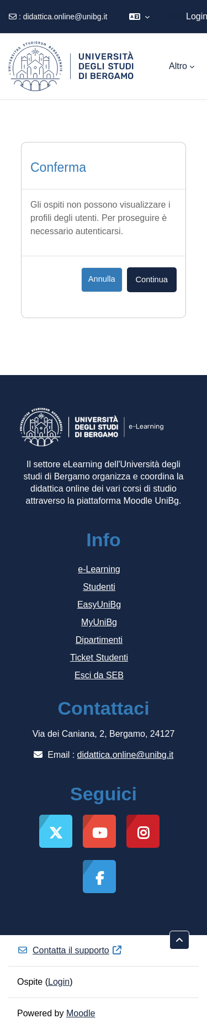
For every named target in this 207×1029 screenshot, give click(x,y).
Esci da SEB (99, 675)
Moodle (80, 1013)
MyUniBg (99, 622)
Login (59, 981)
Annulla (101, 279)
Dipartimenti (99, 640)
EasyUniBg (99, 604)
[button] (139, 16)
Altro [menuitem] (178, 66)
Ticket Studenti (99, 657)
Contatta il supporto (70, 950)
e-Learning (99, 569)
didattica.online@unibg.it (65, 16)
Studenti (99, 587)
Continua (152, 279)
